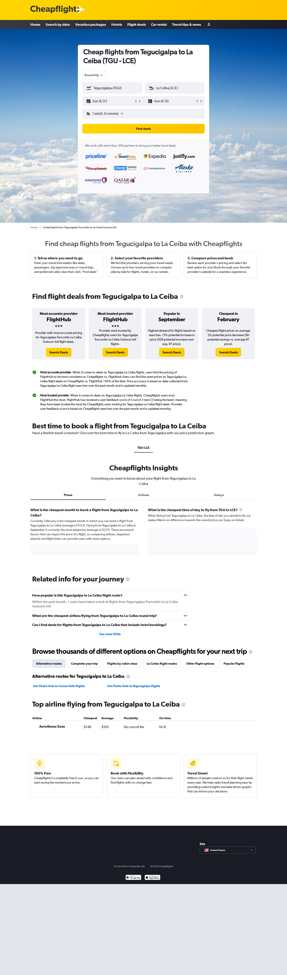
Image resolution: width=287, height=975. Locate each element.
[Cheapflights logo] (55, 10)
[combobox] (94, 75)
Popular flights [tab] (234, 663)
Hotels (116, 24)
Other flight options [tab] (200, 663)
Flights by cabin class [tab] (122, 663)
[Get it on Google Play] (133, 878)
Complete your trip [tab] (84, 663)
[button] (110, 101)
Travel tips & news (186, 24)
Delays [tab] (219, 495)
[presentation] (182, 297)
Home (35, 24)
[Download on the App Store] (152, 878)
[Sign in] (209, 24)
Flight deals (136, 24)
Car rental (159, 24)
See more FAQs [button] (110, 634)
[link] (58, 352)
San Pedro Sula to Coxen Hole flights (59, 686)
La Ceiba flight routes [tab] (162, 663)
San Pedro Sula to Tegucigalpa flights (133, 686)
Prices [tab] (68, 495)
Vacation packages (90, 24)
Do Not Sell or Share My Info (129, 866)
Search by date (58, 24)
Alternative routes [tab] (49, 663)
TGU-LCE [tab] (143, 447)
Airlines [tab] (143, 495)
